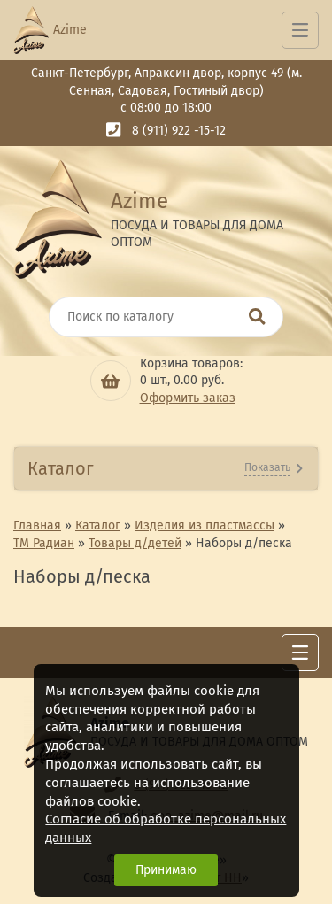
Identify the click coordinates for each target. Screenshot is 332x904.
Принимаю (166, 869)
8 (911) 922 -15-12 (179, 130)
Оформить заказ (187, 398)
